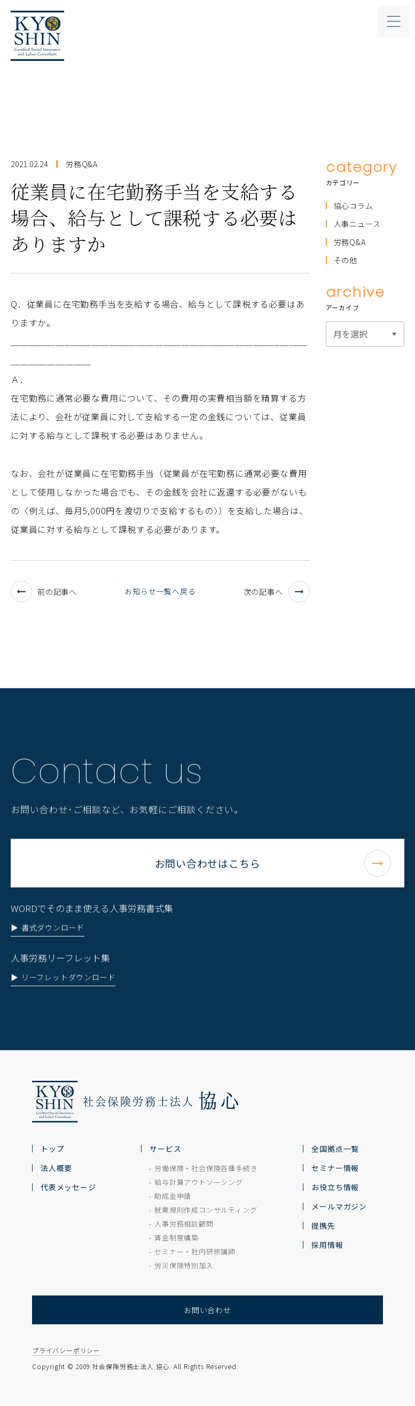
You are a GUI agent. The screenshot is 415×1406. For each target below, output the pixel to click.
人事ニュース (357, 223)
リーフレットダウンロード (68, 1007)
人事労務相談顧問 (183, 1223)
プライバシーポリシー (66, 1350)
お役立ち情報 (335, 1187)
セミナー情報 (335, 1168)
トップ (52, 1148)
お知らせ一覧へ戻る (159, 591)
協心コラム (353, 205)
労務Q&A (350, 242)
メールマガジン (339, 1206)
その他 (345, 260)
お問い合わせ (207, 1310)
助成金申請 (172, 1195)
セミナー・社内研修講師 (195, 1251)
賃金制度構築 (176, 1237)
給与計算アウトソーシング (198, 1182)
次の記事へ (277, 591)
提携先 (323, 1225)
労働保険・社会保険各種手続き (205, 1168)
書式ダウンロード (52, 957)
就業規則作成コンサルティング (205, 1209)
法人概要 (56, 1168)
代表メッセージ (68, 1187)
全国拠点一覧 (335, 1148)
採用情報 (327, 1244)
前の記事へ (44, 591)
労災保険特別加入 (183, 1265)
